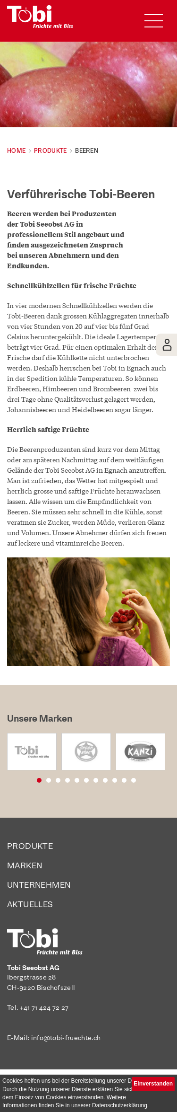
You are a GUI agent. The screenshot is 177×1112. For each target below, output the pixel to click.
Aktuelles (30, 904)
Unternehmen (38, 885)
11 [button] (145, 780)
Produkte (50, 151)
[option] (32, 751)
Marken (24, 866)
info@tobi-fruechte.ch (66, 1038)
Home (16, 151)
